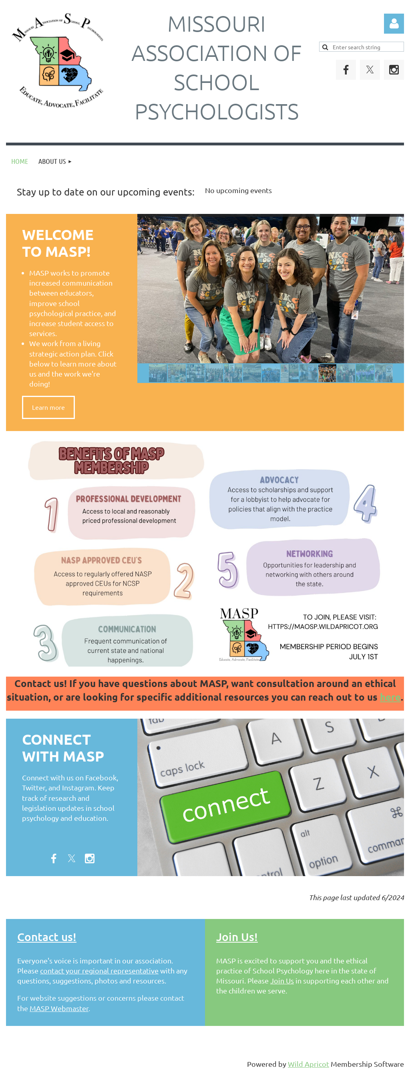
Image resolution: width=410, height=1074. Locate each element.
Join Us (282, 980)
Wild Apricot (308, 1064)
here (390, 697)
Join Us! (237, 936)
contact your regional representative (99, 970)
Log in (394, 24)
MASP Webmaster (59, 1008)
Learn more (48, 407)
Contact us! (46, 936)
